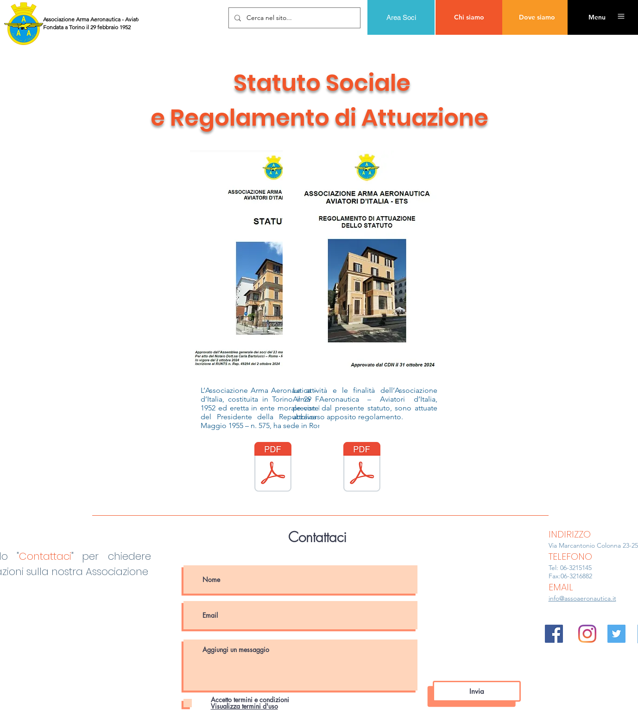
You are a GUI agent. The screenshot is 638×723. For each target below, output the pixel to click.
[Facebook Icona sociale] (554, 634)
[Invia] (477, 691)
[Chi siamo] (469, 17)
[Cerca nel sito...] (293, 18)
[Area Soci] (401, 17)
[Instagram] (587, 634)
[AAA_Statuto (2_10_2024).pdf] (273, 467)
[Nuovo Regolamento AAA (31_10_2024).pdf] (362, 467)
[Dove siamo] (537, 17)
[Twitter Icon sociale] (616, 634)
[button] (597, 17)
